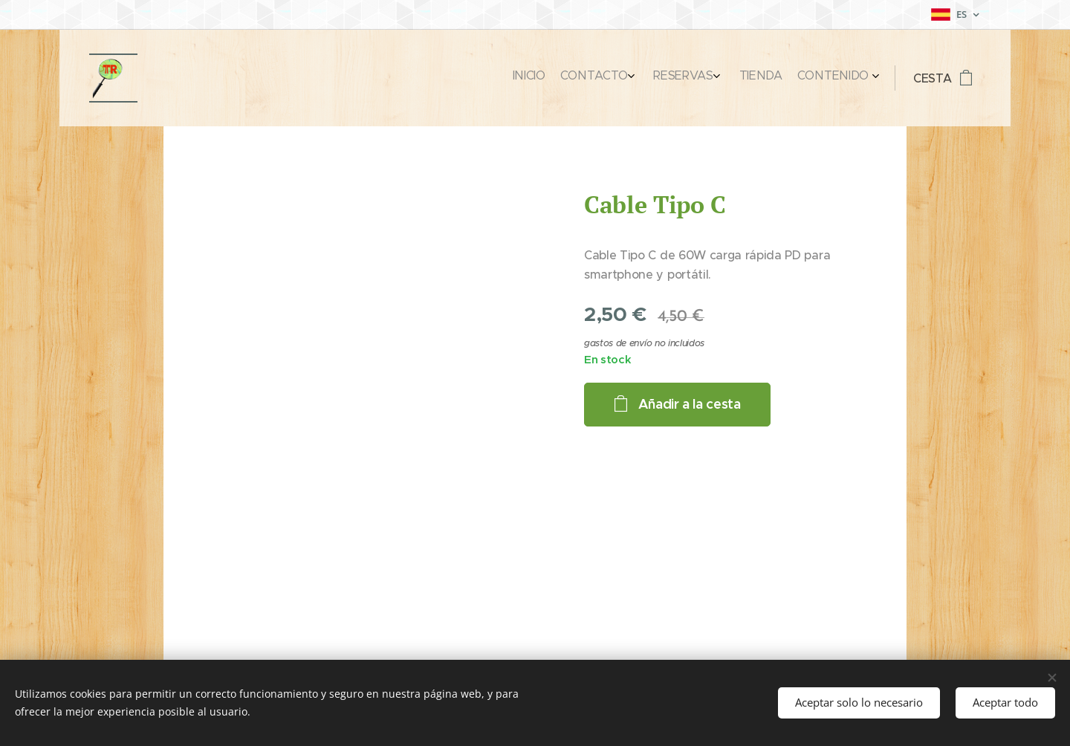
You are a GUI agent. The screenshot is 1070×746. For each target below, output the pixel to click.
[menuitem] (788, 78)
